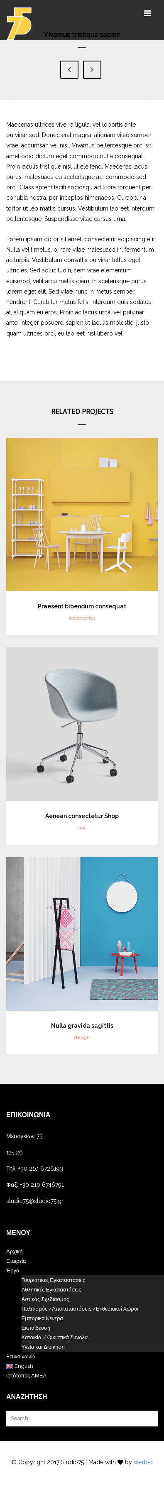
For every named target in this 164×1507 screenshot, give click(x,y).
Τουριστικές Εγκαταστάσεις (54, 1280)
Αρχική (14, 1251)
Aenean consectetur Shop (82, 816)
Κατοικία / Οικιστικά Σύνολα (55, 1337)
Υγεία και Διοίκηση (43, 1347)
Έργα (13, 1270)
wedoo (143, 1462)
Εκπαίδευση (36, 1328)
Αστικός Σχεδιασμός (45, 1299)
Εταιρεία (16, 1261)
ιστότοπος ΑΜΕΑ (26, 1375)
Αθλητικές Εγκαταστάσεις (51, 1289)
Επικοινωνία (21, 1356)
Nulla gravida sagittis (82, 1025)
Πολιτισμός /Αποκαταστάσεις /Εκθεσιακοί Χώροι (80, 1309)
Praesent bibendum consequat (82, 606)
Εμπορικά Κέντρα (42, 1318)
